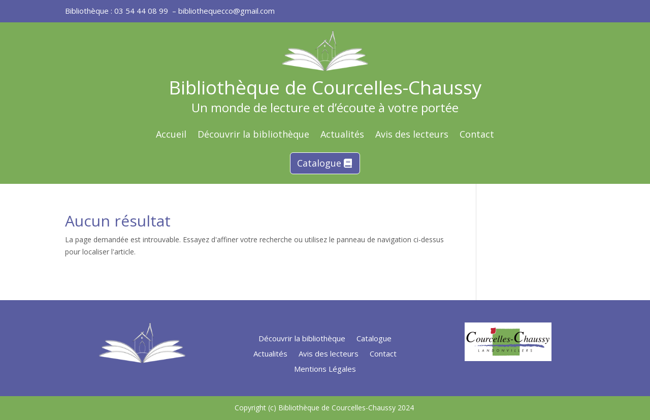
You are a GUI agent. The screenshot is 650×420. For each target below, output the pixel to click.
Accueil (171, 135)
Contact (477, 135)
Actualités (342, 135)
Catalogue (319, 163)
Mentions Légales (325, 369)
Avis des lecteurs (411, 135)
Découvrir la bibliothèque (253, 135)
